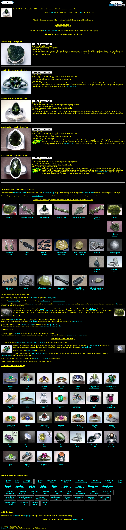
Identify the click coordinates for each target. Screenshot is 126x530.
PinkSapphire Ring (79, 486)
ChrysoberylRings (109, 481)
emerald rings (30, 350)
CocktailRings (8, 486)
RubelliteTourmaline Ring (110, 406)
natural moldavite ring (72, 30)
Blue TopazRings (39, 481)
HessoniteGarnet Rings (23, 492)
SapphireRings (27, 426)
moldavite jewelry (69, 143)
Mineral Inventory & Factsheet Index (50, 326)
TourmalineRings (61, 406)
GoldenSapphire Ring (66, 486)
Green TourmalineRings (111, 387)
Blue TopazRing (27, 465)
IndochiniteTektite (62, 289)
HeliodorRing (54, 486)
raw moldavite (33, 321)
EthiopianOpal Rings (32, 486)
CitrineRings (44, 445)
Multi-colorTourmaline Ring (77, 406)
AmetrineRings (8, 481)
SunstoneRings (61, 465)
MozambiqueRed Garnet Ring (44, 426)
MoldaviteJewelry (114, 235)
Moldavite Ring (44, 217)
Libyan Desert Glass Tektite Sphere (79, 253)
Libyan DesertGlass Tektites (61, 253)
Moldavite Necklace (62, 217)
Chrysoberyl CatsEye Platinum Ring (94, 387)
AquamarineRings (10, 406)
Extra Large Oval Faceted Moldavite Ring (14, 155)
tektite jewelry (33, 297)
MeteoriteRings (114, 270)
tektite (42, 309)
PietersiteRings (67, 498)
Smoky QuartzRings (104, 498)
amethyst (27, 342)
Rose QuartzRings (79, 498)
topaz (32, 342)
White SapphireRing (93, 486)
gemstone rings (37, 358)
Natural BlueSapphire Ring (9, 498)
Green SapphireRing (108, 486)
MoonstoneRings (27, 445)
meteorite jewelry (50, 297)
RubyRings (27, 406)
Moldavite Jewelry (27, 217)
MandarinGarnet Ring (111, 426)
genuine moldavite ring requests (76, 335)
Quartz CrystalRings (44, 406)
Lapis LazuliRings (58, 492)
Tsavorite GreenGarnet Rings (10, 426)
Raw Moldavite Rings (52, 9)
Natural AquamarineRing (25, 498)
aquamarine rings (94, 345)
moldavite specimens (19, 192)
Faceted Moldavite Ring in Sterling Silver (14, 70)
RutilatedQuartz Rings (91, 498)
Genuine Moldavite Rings (20, 9)
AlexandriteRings (61, 387)
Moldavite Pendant (79, 217)
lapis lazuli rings (87, 347)
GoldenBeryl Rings (43, 486)
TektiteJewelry (26, 253)
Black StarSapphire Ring (111, 445)
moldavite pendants (59, 301)
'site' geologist (27, 515)
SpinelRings (94, 406)
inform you (17, 333)
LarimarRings (68, 492)
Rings (80, 12)
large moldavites (77, 321)
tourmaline (42, 342)
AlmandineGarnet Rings (27, 481)
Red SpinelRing (95, 426)
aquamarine (19, 342)
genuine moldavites (52, 324)
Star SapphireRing (94, 445)
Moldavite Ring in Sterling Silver (11, 41)
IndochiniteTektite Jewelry (79, 289)
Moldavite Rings (63, 24)
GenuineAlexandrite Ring (81, 481)
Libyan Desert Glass (44, 288)
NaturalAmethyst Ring (94, 492)
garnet (36, 342)
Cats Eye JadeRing (61, 445)
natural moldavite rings (63, 27)
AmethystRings (10, 445)
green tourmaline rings (38, 353)
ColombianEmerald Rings (19, 486)
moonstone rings (6, 355)
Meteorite (27, 288)
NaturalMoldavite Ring (80, 492)
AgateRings (17, 481)
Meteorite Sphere (114, 252)
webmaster (15, 515)
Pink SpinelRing (61, 426)
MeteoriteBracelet (9, 289)
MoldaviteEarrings (9, 253)
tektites (116, 304)
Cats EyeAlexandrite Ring (78, 426)
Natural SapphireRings (10, 503)
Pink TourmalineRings (44, 465)
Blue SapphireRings (44, 387)
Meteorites (96, 252)
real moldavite (15, 319)
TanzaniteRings (77, 387)
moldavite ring (64, 34)
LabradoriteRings (46, 492)
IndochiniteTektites (44, 253)
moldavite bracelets (88, 192)
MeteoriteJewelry (97, 270)
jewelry (46, 358)
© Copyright (4, 528)
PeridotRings (10, 465)
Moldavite (52, 12)
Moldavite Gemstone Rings (69, 9)
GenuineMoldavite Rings (96, 481)
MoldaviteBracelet (97, 218)
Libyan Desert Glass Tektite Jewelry (96, 289)
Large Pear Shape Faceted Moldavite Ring (14, 127)
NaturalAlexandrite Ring (41, 498)
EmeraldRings (10, 387)
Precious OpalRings (55, 498)
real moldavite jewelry (27, 324)
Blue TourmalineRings (66, 481)
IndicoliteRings (34, 492)
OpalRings (27, 387)
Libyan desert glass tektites (62, 304)
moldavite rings (45, 301)
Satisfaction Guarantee (50, 30)
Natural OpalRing (107, 492)
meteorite (48, 310)
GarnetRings (44, 503)
